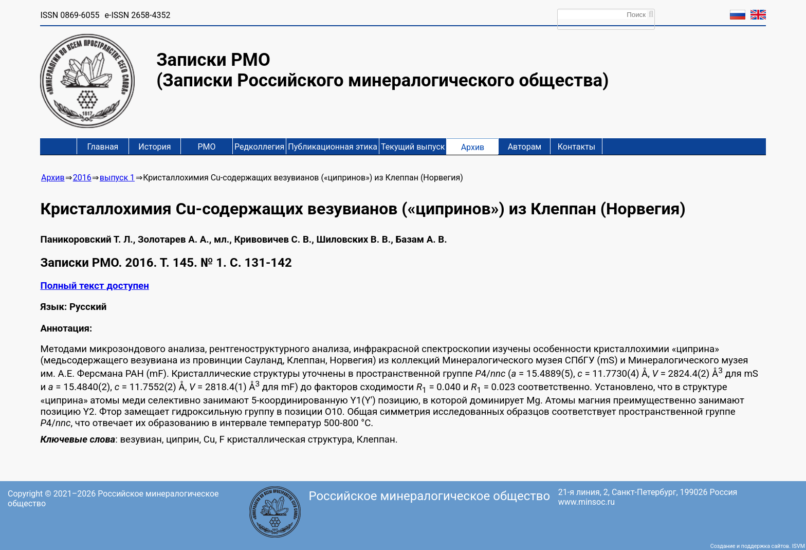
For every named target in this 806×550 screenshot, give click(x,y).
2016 (82, 177)
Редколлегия (259, 147)
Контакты (576, 147)
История (154, 147)
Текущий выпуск (413, 147)
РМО (206, 147)
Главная (103, 147)
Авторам (525, 147)
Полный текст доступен (94, 285)
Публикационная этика (332, 147)
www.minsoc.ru (586, 502)
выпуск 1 (117, 177)
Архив (473, 147)
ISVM (798, 546)
